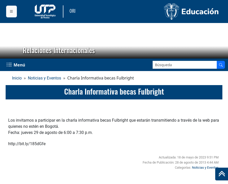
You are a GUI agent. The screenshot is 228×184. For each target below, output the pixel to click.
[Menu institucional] (11, 11)
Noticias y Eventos (44, 78)
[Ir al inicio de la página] (221, 174)
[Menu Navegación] (16, 65)
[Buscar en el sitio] (221, 65)
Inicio (17, 78)
